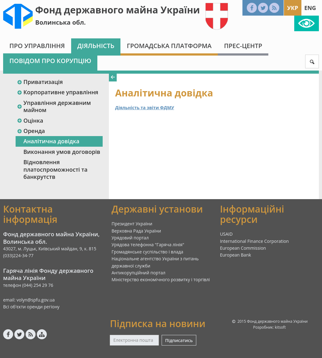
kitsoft (280, 327)
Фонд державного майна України (117, 9)
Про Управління (37, 46)
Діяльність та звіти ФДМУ (144, 107)
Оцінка (30, 120)
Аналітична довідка (51, 141)
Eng (310, 8)
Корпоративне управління (57, 92)
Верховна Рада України (136, 231)
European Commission (243, 248)
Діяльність (96, 46)
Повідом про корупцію (50, 60)
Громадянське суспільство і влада (147, 252)
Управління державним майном (54, 106)
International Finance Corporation (254, 241)
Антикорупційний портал (138, 273)
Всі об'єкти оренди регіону (31, 307)
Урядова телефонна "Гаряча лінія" (147, 245)
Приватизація (40, 82)
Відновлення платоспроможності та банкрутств (55, 169)
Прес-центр (243, 46)
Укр (292, 8)
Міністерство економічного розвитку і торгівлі (160, 279)
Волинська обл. (60, 22)
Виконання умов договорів (61, 151)
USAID (226, 234)
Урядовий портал (130, 238)
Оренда (31, 131)
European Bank (235, 255)
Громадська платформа (169, 46)
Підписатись (179, 340)
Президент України (131, 224)
